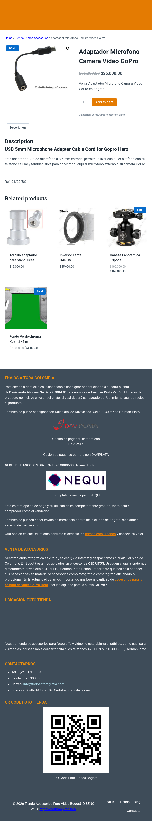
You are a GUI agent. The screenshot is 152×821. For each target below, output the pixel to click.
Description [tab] (18, 127)
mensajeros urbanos (100, 534)
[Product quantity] (85, 102)
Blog (137, 802)
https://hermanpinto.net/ (57, 809)
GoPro (95, 114)
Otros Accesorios (108, 114)
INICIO (111, 802)
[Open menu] (143, 15)
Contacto (134, 811)
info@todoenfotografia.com (44, 684)
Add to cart (104, 102)
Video (122, 114)
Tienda (125, 802)
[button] (68, 48)
